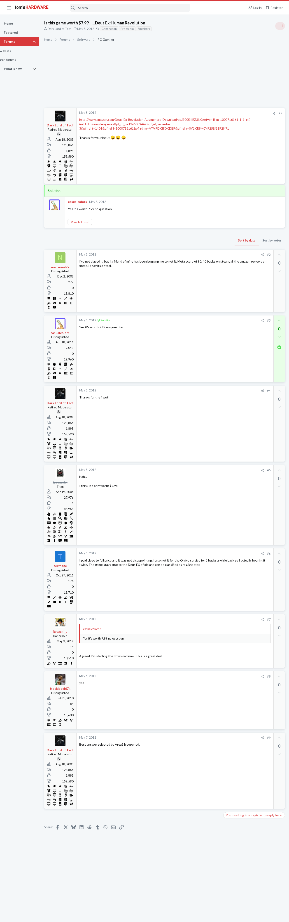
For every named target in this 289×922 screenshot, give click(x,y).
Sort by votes (199, 240)
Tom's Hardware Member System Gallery (253, 255)
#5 (196, 470)
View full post (88, 222)
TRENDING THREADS (232, 246)
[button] (9, 8)
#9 (196, 737)
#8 (196, 676)
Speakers (152, 29)
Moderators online (233, 651)
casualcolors (85, 202)
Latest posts (227, 476)
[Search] (122, 8)
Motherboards (234, 640)
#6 (196, 553)
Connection (117, 29)
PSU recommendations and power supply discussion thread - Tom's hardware (252, 342)
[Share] (201, 113)
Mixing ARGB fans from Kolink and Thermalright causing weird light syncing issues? (253, 604)
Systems (230, 268)
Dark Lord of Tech (67, 29)
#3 (196, 320)
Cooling (230, 618)
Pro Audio (135, 29)
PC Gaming (232, 294)
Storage (230, 591)
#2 (208, 113)
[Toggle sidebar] (279, 26)
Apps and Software (237, 499)
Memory (230, 569)
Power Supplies (235, 360)
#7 (196, 619)
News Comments (236, 329)
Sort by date (174, 240)
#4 (196, 391)
